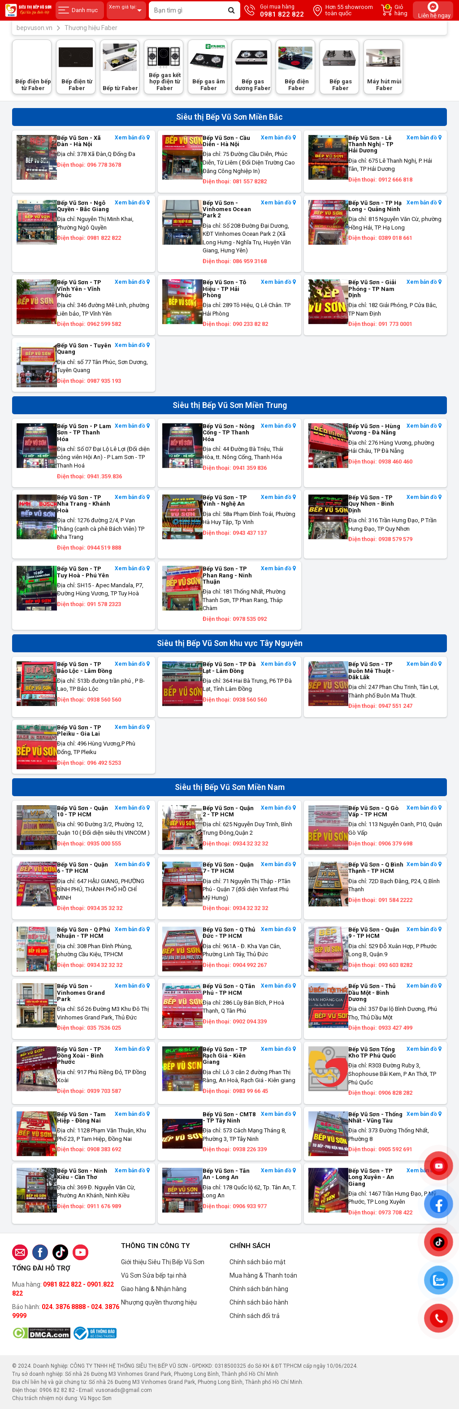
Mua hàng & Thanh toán (263, 1275)
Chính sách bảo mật (258, 1262)
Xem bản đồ (132, 138)
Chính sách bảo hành (259, 1302)
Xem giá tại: (126, 10)
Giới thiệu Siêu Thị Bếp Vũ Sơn (162, 1262)
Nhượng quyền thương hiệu (159, 1302)
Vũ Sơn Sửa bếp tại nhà (153, 1275)
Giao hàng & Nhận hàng (153, 1288)
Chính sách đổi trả (255, 1315)
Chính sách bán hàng (259, 1288)
